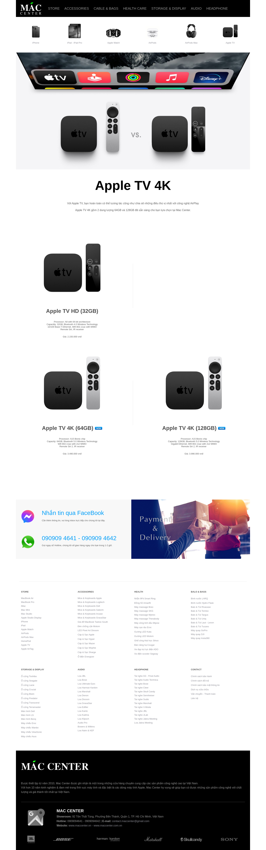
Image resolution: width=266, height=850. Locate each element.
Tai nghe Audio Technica (146, 680)
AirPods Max (191, 43)
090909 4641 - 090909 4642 (79, 538)
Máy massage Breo (143, 607)
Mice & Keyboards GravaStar (92, 617)
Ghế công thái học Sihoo (146, 640)
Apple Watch (113, 43)
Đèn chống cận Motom (89, 626)
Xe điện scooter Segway (146, 653)
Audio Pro (82, 722)
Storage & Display (168, 8)
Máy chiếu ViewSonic (31, 732)
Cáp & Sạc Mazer (86, 643)
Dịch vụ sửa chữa (199, 689)
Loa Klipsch (83, 719)
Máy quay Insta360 (200, 638)
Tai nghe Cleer (141, 687)
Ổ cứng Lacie (27, 685)
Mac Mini (25, 610)
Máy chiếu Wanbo (30, 727)
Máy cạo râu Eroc (143, 627)
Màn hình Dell (28, 711)
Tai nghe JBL (140, 711)
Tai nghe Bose (141, 683)
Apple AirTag (27, 649)
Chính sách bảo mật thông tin (205, 685)
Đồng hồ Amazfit (142, 603)
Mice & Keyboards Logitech (91, 602)
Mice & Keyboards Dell (89, 606)
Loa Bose (82, 680)
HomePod (26, 641)
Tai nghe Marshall (143, 703)
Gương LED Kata (142, 631)
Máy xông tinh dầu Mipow (146, 623)
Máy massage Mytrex (144, 615)
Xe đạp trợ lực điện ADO (146, 649)
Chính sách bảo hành (201, 676)
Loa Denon (83, 695)
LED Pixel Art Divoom (88, 630)
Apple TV (230, 43)
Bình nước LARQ (199, 598)
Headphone (217, 8)
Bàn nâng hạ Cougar (144, 645)
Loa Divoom (83, 699)
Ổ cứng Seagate (29, 680)
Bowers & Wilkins (86, 726)
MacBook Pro (27, 602)
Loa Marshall (84, 691)
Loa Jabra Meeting (143, 722)
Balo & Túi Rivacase (201, 607)
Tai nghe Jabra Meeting (145, 719)
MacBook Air (27, 598)
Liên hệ (194, 698)
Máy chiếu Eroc (28, 723)
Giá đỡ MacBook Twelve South (93, 622)
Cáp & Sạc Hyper (86, 639)
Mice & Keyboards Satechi (90, 610)
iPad (23, 625)
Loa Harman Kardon (88, 687)
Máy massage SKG (143, 611)
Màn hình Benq (28, 719)
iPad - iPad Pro (74, 43)
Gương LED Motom (144, 636)
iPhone (35, 43)
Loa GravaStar (85, 703)
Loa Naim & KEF (86, 730)
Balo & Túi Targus (199, 615)
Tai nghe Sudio (141, 699)
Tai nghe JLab (141, 715)
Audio (196, 8)
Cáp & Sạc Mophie (87, 648)
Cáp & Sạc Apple (86, 634)
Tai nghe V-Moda (142, 707)
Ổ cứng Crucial (28, 689)
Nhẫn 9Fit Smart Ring (145, 598)
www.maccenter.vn (80, 825)
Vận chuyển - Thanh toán (203, 694)
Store (54, 8)
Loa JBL (82, 676)
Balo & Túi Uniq (198, 618)
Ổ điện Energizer (86, 656)
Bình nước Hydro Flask (202, 603)
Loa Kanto (83, 711)
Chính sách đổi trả (200, 680)
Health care (135, 8)
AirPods (152, 43)
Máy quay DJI (197, 634)
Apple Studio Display (31, 617)
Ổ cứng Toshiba (29, 676)
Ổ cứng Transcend (30, 702)
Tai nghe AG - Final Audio (146, 676)
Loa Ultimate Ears (86, 683)
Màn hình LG (27, 715)
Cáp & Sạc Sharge (87, 652)
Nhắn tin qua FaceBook (73, 513)
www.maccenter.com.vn (108, 825)
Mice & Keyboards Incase (90, 614)
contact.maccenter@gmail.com (130, 821)
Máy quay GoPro (199, 630)
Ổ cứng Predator (29, 698)
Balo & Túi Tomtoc (200, 611)
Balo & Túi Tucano (200, 626)
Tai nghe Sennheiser (144, 695)
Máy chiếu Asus (28, 736)
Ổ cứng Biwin (27, 694)
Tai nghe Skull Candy (144, 691)
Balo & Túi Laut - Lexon (202, 622)
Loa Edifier (83, 707)
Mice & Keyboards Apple (90, 598)
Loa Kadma (83, 715)
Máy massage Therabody (146, 618)
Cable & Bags (106, 8)
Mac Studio (26, 614)
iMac (23, 606)
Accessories (76, 8)
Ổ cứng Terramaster (31, 707)
